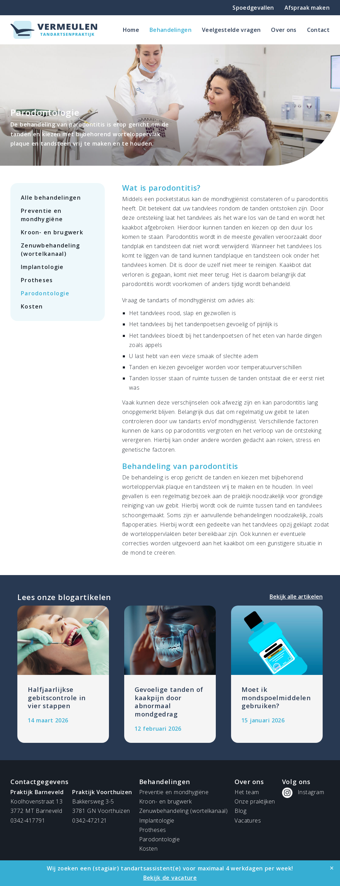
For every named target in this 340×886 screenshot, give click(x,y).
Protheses (37, 280)
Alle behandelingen (51, 197)
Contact (318, 30)
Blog (240, 811)
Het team (247, 792)
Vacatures (248, 820)
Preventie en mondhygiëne (42, 215)
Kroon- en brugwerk (52, 232)
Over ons (284, 30)
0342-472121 (89, 820)
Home (131, 30)
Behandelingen (171, 30)
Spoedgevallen (253, 7)
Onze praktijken (255, 801)
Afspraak (307, 7)
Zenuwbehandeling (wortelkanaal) (50, 250)
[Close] (331, 868)
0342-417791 (27, 820)
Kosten (32, 306)
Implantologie (42, 267)
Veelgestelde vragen (231, 30)
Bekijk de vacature (170, 877)
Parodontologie (45, 293)
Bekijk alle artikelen (296, 596)
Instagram (311, 792)
